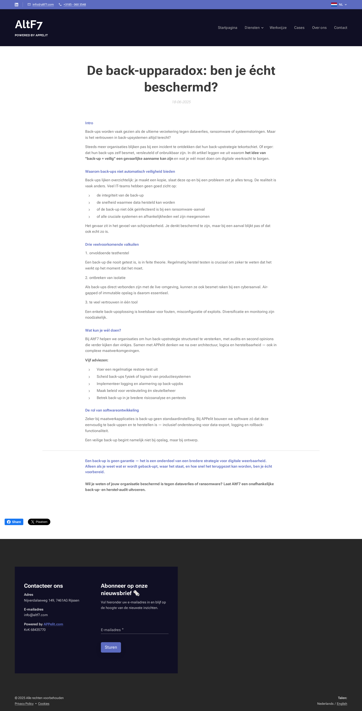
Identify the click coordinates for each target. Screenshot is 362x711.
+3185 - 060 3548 (74, 4)
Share (14, 522)
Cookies (43, 703)
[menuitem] (235, 27)
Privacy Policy (24, 703)
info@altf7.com (43, 4)
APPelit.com (53, 624)
